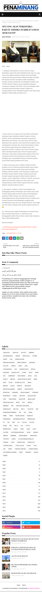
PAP (20, 412)
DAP (16, 369)
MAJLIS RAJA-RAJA (8, 402)
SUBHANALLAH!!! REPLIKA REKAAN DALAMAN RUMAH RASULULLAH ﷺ (23, 549)
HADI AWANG (21, 376)
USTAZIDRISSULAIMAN (9, 452)
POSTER (31, 422)
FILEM (36, 372)
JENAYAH (5, 386)
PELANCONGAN (19, 416)
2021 (21, 479)
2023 (21, 472)
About (24, 585)
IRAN (4, 382)
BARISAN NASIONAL (9, 362)
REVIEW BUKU (7, 429)
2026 (21, 461)
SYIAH (12, 442)
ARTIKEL (34, 356)
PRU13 (16, 426)
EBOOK (33, 369)
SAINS (22, 429)
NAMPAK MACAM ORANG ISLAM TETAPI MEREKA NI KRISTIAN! (25, 540)
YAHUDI (36, 452)
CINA (26, 366)
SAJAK (28, 429)
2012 (21, 511)
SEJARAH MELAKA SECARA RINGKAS (23, 573)
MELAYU (30, 402)
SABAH (16, 429)
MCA (23, 402)
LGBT (4, 399)
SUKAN (13, 439)
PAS (25, 412)
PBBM (5, 416)
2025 (21, 465)
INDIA (35, 379)
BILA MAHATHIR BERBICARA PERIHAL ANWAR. (24, 566)
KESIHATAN (6, 392)
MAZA (18, 402)
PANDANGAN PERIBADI (9, 412)
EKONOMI (6, 372)
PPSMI (5, 426)
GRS (4, 376)
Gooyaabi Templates (34, 588)
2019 (21, 486)
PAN (37, 409)
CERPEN (13, 366)
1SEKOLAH (15, 352)
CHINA (20, 366)
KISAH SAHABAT (25, 392)
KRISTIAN (22, 396)
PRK (10, 426)
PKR (8, 422)
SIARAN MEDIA (23, 435)
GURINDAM (11, 376)
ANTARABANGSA (11, 233)
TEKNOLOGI (30, 442)
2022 (21, 475)
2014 (21, 504)
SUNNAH (5, 442)
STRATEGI (6, 439)
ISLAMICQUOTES (20, 382)
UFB (4, 449)
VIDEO (21, 452)
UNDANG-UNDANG (20, 449)
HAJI (35, 376)
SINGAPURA (33, 435)
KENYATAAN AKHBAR (9, 389)
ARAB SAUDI (26, 356)
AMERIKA (31, 352)
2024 (21, 468)
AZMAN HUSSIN (19, 359)
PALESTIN (30, 409)
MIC (12, 406)
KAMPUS (19, 386)
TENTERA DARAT (8, 445)
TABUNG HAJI (21, 442)
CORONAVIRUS (7, 369)
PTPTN (28, 426)
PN (18, 422)
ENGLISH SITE (15, 372)
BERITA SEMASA (21, 362)
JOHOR (12, 386)
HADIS (30, 376)
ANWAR (18, 356)
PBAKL (30, 412)
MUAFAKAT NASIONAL (22, 406)
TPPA (35, 445)
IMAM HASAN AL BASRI (24, 379)
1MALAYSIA (6, 352)
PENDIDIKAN (6, 419)
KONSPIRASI (6, 396)
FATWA (24, 372)
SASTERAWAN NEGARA (17, 432)
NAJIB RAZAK (7, 409)
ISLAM (10, 382)
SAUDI (28, 432)
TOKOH (28, 445)
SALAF (34, 429)
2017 (21, 493)
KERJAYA (20, 389)
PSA (22, 426)
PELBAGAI (30, 416)
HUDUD (5, 379)
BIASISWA (32, 362)
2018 (21, 490)
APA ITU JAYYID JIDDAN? (19, 556)
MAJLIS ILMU (31, 399)
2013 (21, 507)
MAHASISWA (12, 399)
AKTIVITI (23, 352)
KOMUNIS (35, 392)
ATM (11, 359)
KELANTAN (28, 386)
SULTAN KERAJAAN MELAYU (26, 439)
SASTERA (5, 432)
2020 (21, 482)
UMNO (10, 449)
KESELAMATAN (29, 389)
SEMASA (5, 435)
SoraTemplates (13, 588)
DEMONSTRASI (24, 369)
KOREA (15, 396)
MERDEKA (6, 406)
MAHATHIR (22, 399)
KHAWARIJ (15, 392)
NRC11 (23, 409)
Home (3, 21)
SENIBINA (13, 435)
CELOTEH (5, 366)
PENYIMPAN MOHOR (19, 419)
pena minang (6, 37)
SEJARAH (35, 432)
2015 (21, 500)
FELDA (30, 372)
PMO (13, 422)
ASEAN (5, 359)
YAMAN (5, 455)
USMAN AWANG (33, 449)
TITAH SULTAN (19, 445)
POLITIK (8, 21)
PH (4, 422)
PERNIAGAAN (31, 419)
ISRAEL (29, 382)
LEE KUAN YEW (32, 396)
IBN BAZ (12, 379)
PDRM (11, 416)
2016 (21, 497)
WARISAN (28, 452)
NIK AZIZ (15, 409)
